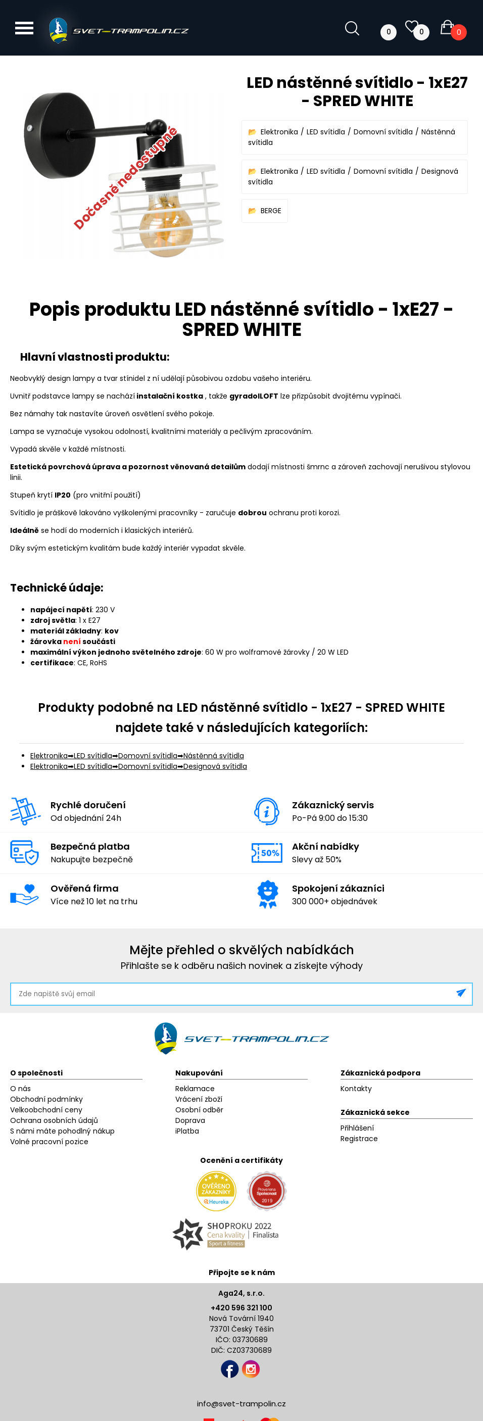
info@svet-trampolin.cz (241, 1403)
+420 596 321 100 (241, 1308)
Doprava (190, 1120)
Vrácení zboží (198, 1099)
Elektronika (279, 132)
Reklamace (195, 1089)
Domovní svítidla (383, 132)
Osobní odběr (199, 1110)
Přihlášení (357, 1128)
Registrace (359, 1139)
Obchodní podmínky (46, 1099)
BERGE (271, 211)
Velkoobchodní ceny (46, 1110)
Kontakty (356, 1089)
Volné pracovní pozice (49, 1142)
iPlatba (187, 1131)
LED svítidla (326, 132)
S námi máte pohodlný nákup (62, 1131)
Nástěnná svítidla (213, 756)
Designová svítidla (215, 766)
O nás (20, 1089)
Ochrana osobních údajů (54, 1120)
